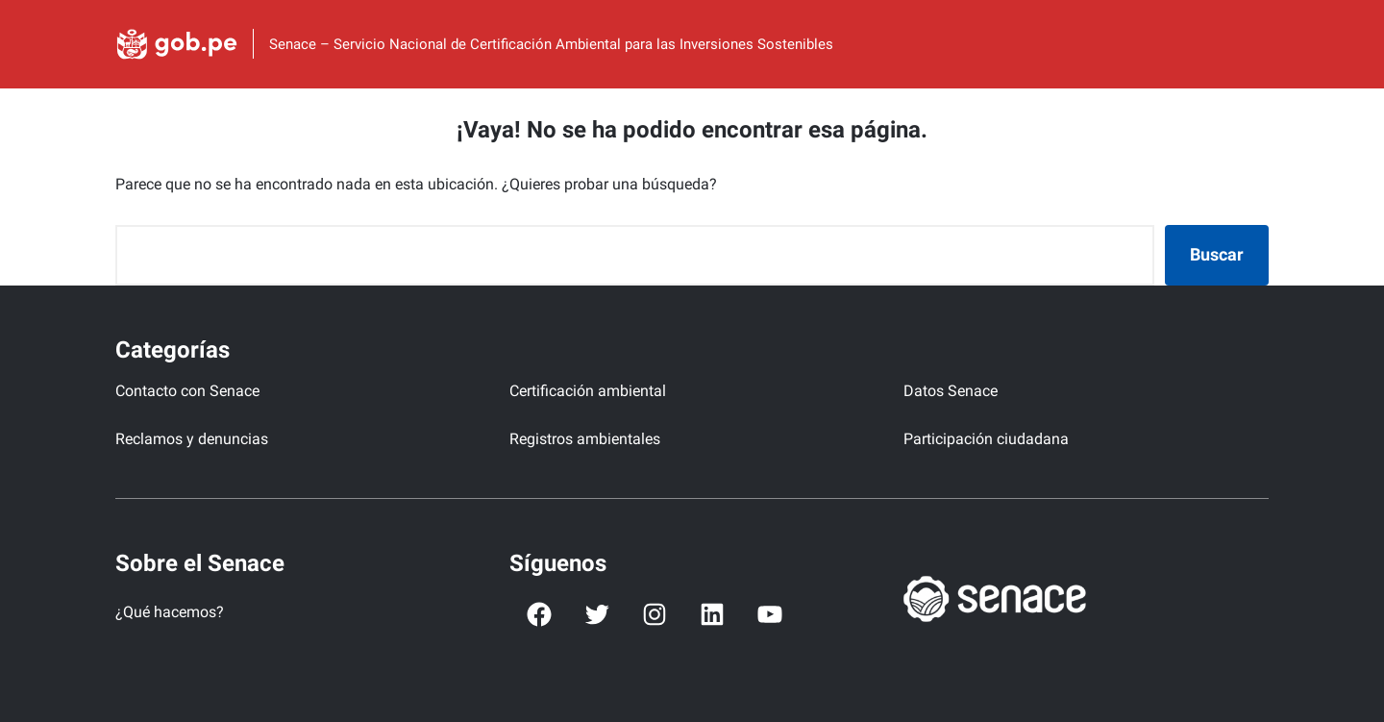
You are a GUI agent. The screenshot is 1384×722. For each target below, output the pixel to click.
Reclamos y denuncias (191, 439)
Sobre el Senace (199, 563)
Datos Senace (950, 391)
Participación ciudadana (986, 439)
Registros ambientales (584, 439)
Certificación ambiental (587, 391)
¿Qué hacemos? (169, 612)
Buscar (1217, 254)
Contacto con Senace (187, 391)
